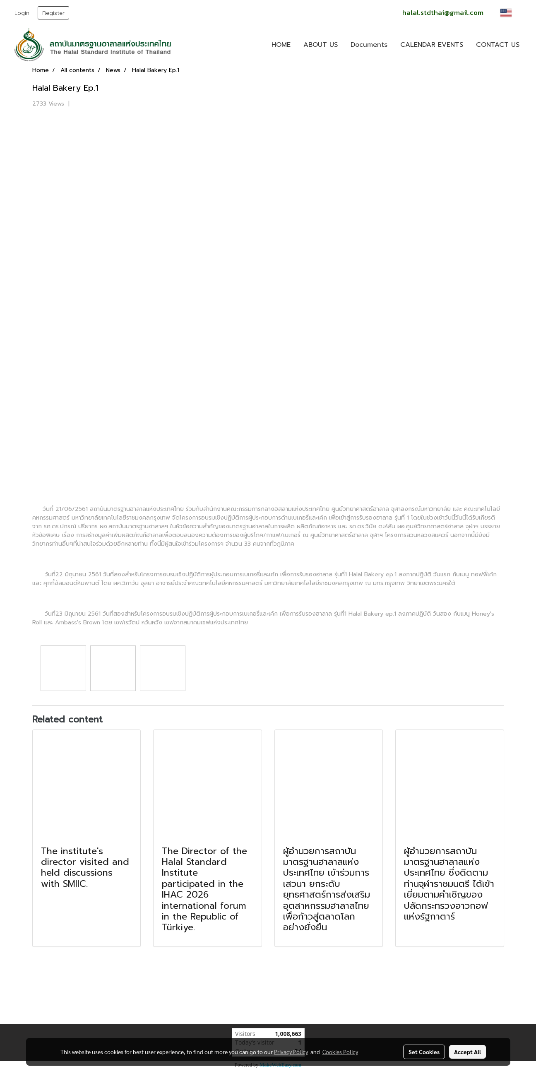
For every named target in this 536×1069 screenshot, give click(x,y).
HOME (281, 45)
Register (53, 13)
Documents (369, 45)
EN (512, 13)
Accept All (467, 1051)
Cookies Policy (340, 1051)
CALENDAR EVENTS (431, 45)
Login (21, 13)
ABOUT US (320, 45)
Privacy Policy (291, 1051)
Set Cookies (424, 1051)
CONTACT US (497, 45)
